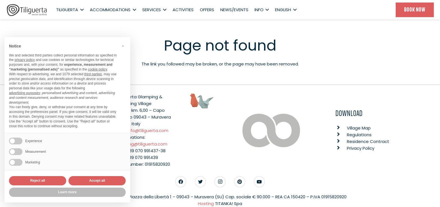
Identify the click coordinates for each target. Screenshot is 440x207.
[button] (122, 46)
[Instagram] (220, 181)
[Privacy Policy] (341, 148)
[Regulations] (341, 134)
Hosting (206, 203)
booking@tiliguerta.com (142, 144)
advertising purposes (24, 93)
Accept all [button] (97, 181)
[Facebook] (180, 181)
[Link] (26, 10)
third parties (93, 74)
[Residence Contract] (341, 141)
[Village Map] (341, 128)
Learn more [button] (67, 192)
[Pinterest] (239, 181)
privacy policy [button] (25, 60)
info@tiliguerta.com (147, 130)
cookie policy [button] (97, 69)
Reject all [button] (37, 181)
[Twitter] (200, 181)
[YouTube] (259, 181)
